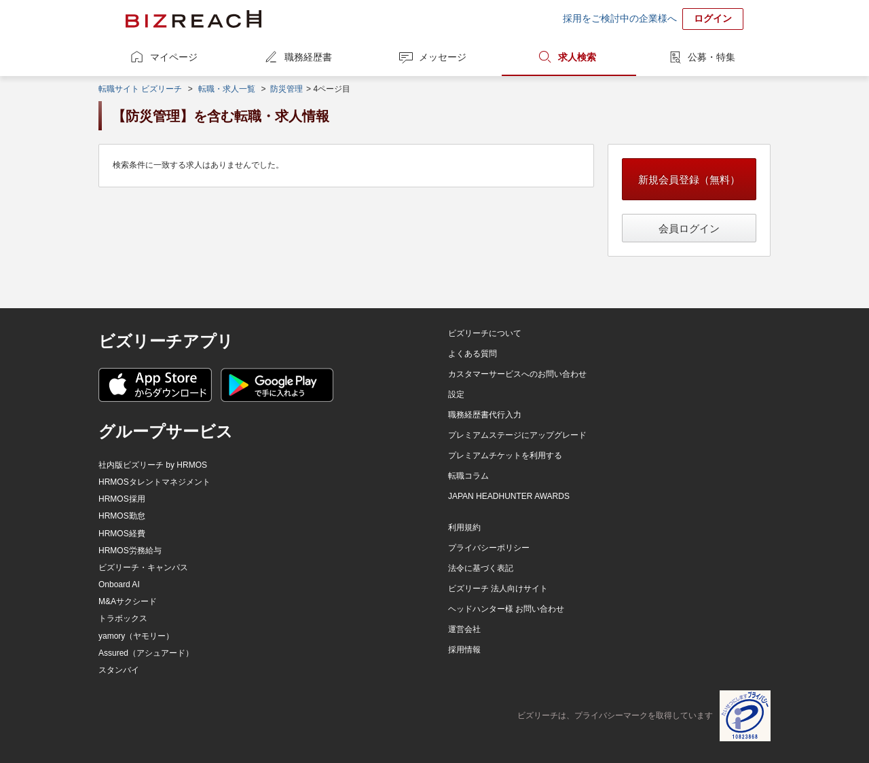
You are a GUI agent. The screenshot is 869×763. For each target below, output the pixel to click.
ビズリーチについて (484, 333)
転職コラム (468, 476)
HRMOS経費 (121, 533)
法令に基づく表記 (480, 568)
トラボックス (122, 618)
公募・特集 (711, 57)
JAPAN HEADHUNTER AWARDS (509, 496)
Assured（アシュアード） (145, 653)
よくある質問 (472, 353)
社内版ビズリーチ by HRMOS (152, 465)
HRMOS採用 (121, 499)
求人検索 (577, 57)
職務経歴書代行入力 (484, 415)
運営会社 (464, 629)
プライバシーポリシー (489, 548)
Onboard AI (119, 584)
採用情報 (464, 649)
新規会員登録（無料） (689, 179)
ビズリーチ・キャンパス (143, 567)
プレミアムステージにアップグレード (517, 435)
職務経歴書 (308, 57)
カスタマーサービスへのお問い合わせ (517, 374)
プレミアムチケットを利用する (505, 455)
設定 (456, 394)
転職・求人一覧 (226, 89)
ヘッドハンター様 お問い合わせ (506, 609)
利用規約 (464, 527)
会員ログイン (689, 228)
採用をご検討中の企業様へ (620, 18)
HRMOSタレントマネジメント (154, 482)
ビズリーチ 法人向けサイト (498, 588)
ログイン (713, 18)
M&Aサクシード (127, 601)
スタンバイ (118, 670)
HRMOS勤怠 (121, 516)
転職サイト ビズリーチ (140, 89)
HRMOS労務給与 (130, 550)
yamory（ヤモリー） (136, 636)
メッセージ (442, 57)
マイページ (174, 57)
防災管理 (286, 89)
